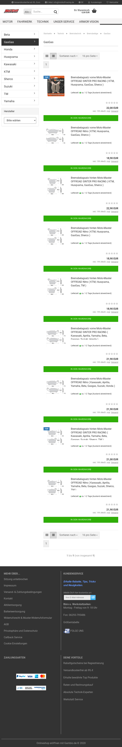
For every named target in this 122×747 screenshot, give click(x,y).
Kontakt (8, 598)
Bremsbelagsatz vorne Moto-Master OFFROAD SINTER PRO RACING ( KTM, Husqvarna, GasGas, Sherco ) (92, 81)
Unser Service (64, 21)
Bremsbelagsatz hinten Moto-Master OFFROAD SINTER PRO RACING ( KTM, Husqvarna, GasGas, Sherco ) (92, 181)
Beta (7, 34)
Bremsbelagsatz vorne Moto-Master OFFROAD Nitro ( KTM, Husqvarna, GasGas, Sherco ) (91, 131)
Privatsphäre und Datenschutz (21, 630)
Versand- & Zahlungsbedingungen (23, 592)
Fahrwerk (24, 21)
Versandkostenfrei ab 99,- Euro (26, 2)
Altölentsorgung (13, 605)
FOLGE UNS (73, 630)
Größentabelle (71, 622)
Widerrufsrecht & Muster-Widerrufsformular (28, 617)
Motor (8, 21)
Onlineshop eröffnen (48, 743)
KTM (7, 71)
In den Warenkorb (81, 118)
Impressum (10, 585)
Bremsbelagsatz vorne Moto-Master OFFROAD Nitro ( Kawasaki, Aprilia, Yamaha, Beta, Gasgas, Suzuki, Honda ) (93, 382)
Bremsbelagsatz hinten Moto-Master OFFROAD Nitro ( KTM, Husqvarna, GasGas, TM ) (91, 282)
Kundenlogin (95, 2)
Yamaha (9, 101)
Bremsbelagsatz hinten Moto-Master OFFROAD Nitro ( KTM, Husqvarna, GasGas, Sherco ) (91, 232)
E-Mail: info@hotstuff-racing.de (59, 2)
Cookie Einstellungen (15, 643)
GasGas (9, 42)
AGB (6, 624)
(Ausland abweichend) (102, 93)
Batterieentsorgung (14, 611)
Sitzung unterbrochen (16, 579)
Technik (43, 21)
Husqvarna (11, 56)
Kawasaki (10, 64)
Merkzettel (112, 2)
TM (6, 94)
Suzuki (8, 86)
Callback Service (13, 637)
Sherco (8, 79)
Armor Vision (89, 21)
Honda (8, 49)
